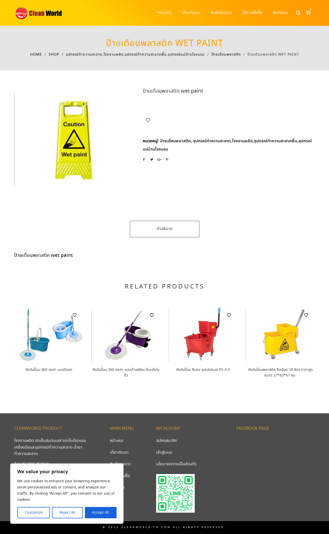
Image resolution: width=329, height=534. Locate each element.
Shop (54, 54)
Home (36, 54)
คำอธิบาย (165, 229)
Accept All (100, 512)
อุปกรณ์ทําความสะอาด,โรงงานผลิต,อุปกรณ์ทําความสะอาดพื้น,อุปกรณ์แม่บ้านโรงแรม (135, 54)
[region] (66, 493)
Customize (34, 512)
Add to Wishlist (148, 120)
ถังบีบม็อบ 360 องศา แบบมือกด (48, 369)
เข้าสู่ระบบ (164, 453)
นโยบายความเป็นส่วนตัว (176, 464)
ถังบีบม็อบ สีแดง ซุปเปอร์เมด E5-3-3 (203, 369)
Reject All (67, 512)
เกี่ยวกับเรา (119, 453)
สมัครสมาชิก (166, 441)
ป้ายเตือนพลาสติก (226, 54)
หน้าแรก (116, 441)
